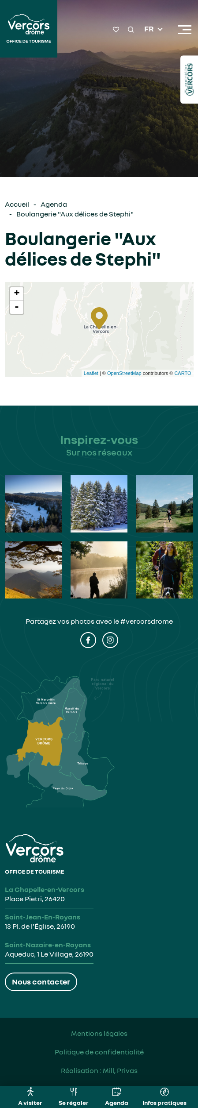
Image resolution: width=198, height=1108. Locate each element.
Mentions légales (99, 1033)
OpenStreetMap (124, 373)
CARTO (182, 373)
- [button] (17, 307)
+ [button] (16, 294)
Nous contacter (41, 981)
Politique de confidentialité (99, 1051)
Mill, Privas (120, 1070)
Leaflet (91, 373)
